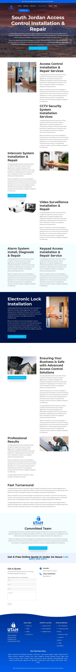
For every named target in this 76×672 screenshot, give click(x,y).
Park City (11, 658)
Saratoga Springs (58, 658)
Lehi (32, 656)
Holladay (27, 656)
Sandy (44, 658)
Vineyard (52, 660)
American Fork (16, 654)
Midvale (47, 656)
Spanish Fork (27, 660)
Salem (32, 658)
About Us (29, 626)
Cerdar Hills (36, 654)
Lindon (36, 656)
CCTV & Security (62, 626)
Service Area (42, 6)
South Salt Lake (18, 660)
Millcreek (52, 656)
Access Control (46, 626)
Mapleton (41, 656)
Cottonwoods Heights (47, 654)
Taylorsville (41, 660)
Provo (21, 658)
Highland (21, 656)
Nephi (62, 656)
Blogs (50, 6)
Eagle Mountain (63, 654)
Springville (34, 660)
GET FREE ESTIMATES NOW (38, 48)
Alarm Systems (46, 628)
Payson (17, 658)
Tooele (47, 660)
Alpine (9, 654)
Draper (56, 654)
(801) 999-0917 (49, 1)
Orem (66, 656)
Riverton (26, 658)
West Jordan (59, 660)
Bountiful (29, 654)
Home (20, 6)
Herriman (15, 656)
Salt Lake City (38, 658)
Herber (10, 656)
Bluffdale (23, 654)
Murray (58, 656)
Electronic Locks (63, 634)
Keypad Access (46, 631)
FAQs (55, 6)
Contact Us (23, 10)
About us (25, 6)
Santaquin (50, 658)
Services (32, 6)
